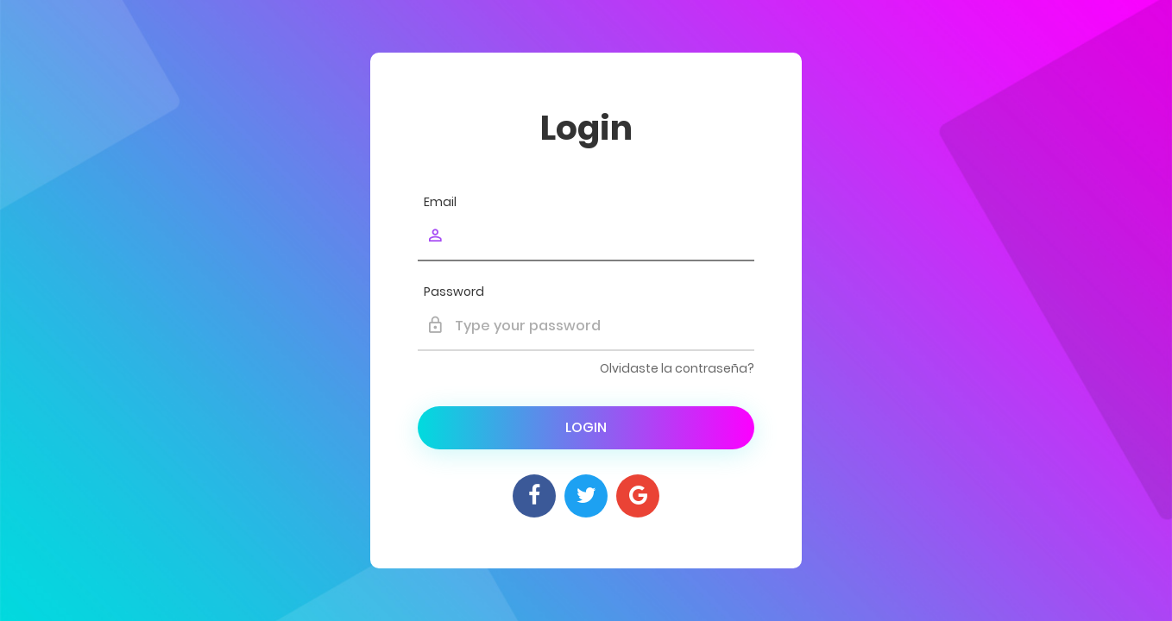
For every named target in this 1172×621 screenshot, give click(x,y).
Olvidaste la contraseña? (677, 368)
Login (586, 427)
